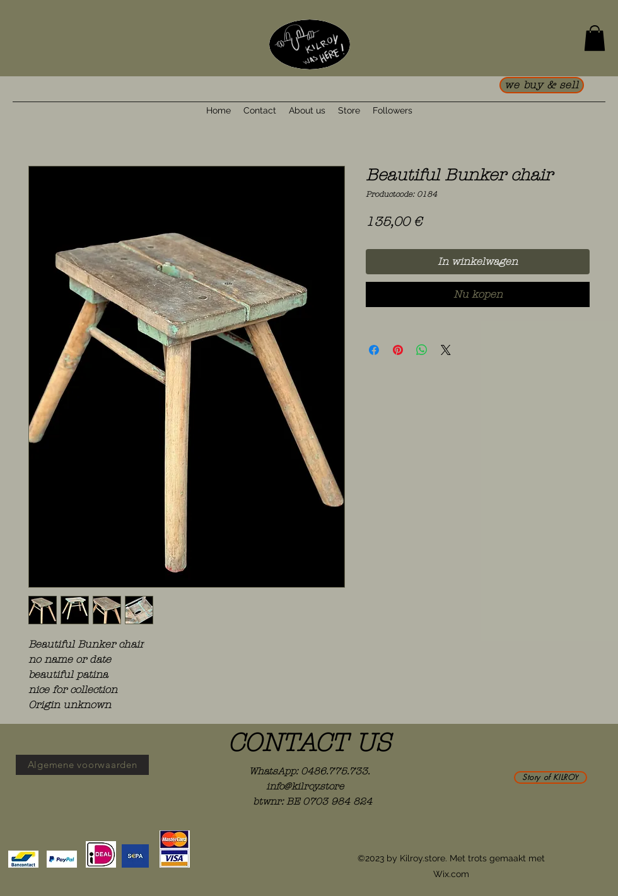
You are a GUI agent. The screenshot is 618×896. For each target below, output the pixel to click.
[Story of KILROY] (550, 777)
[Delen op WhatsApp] (421, 350)
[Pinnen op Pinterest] (397, 350)
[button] (594, 38)
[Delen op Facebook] (374, 350)
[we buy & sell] (541, 85)
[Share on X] (445, 350)
